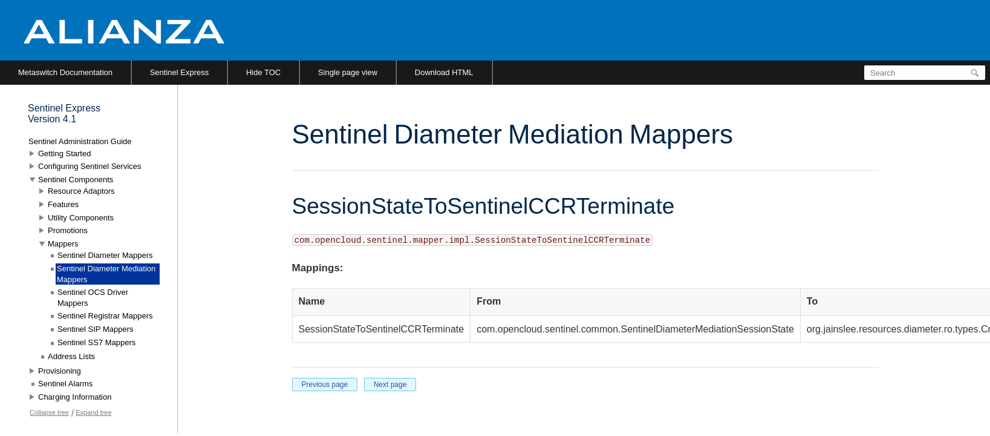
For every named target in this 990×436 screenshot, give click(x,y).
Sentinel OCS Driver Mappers (92, 298)
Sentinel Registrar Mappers (105, 315)
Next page (390, 384)
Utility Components (81, 217)
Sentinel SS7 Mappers (96, 342)
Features (63, 204)
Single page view (347, 72)
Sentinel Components (75, 179)
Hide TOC (263, 72)
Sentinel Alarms (65, 383)
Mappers (63, 243)
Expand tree (93, 412)
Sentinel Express (179, 72)
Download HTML (444, 72)
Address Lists (71, 356)
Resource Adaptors (81, 191)
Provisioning (59, 370)
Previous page (325, 384)
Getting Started (64, 153)
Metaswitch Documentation (65, 72)
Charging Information (74, 396)
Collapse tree (49, 412)
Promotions (68, 230)
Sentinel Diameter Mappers (105, 255)
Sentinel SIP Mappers (95, 329)
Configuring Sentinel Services (90, 166)
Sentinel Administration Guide (80, 141)
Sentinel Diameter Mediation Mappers (106, 274)
